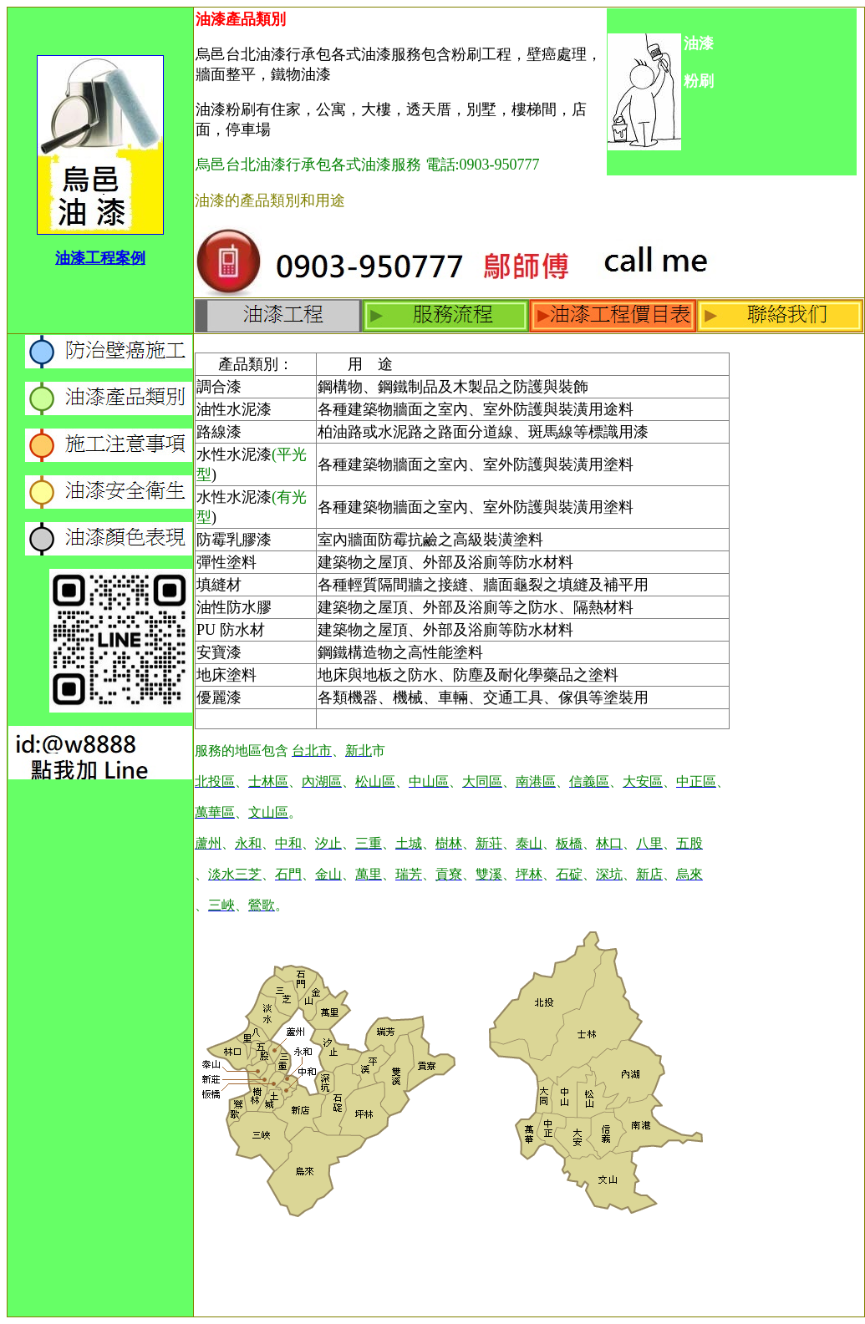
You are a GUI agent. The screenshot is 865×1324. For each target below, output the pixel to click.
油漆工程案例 (100, 258)
